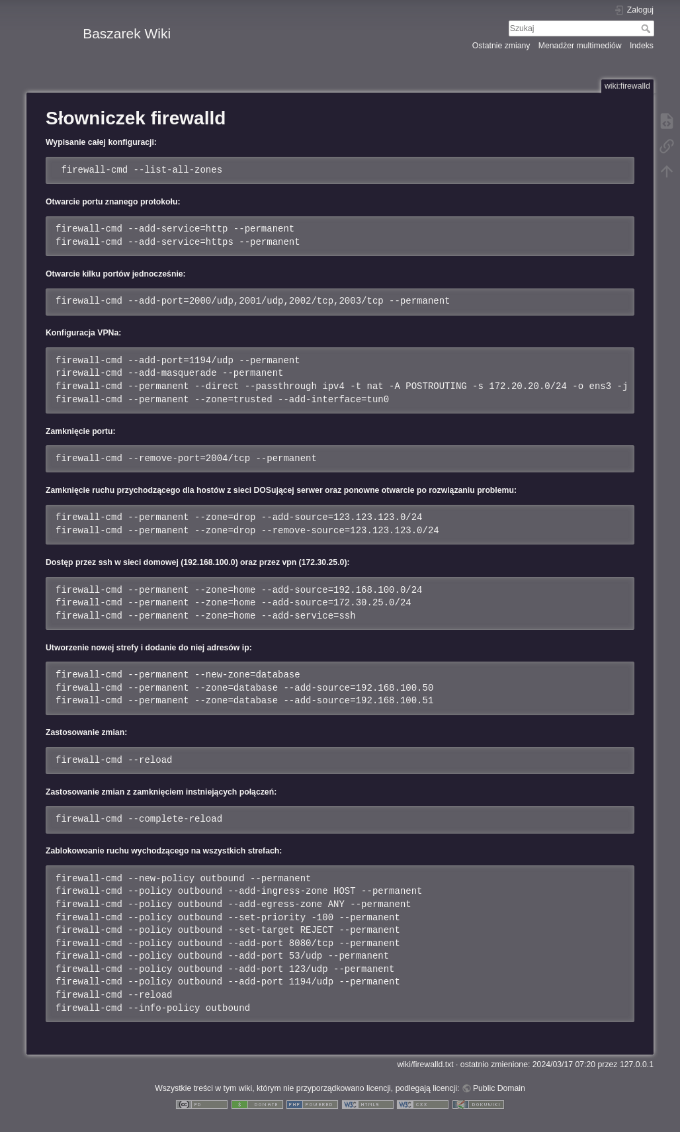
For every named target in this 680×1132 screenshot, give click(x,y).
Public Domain (499, 1088)
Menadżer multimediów (580, 45)
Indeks (642, 45)
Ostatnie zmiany (501, 45)
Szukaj (647, 28)
